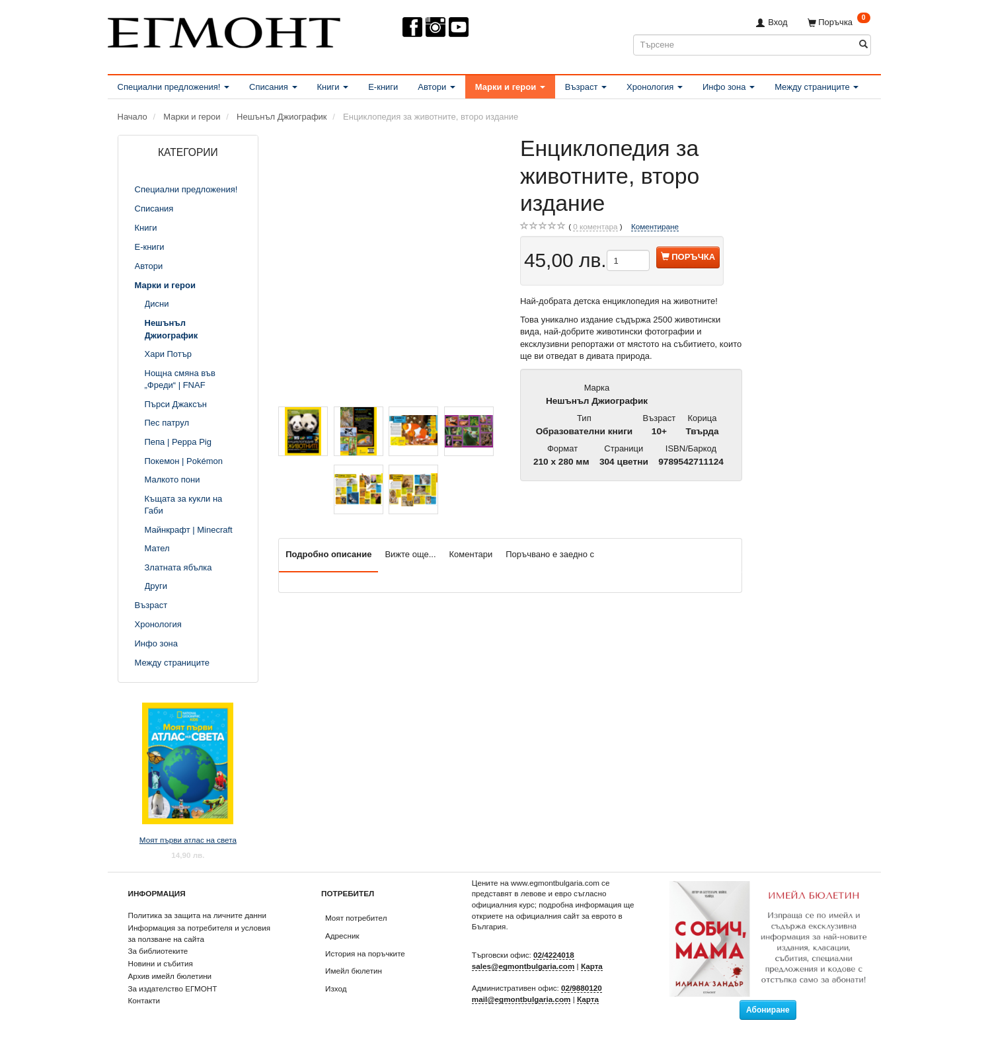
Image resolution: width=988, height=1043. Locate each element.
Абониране (768, 1010)
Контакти (144, 1000)
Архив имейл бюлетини (170, 976)
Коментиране (655, 226)
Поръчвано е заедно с (550, 554)
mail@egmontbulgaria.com (521, 999)
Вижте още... (410, 554)
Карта (592, 966)
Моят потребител (356, 917)
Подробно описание (328, 554)
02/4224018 (553, 954)
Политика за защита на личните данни (197, 915)
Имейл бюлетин (353, 970)
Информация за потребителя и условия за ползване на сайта (199, 933)
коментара (595, 226)
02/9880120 (581, 988)
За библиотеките (158, 950)
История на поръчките (365, 953)
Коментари (471, 554)
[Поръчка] (839, 22)
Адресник (342, 935)
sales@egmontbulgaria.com (523, 966)
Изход (336, 988)
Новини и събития (160, 963)
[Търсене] (863, 44)
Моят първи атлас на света (188, 839)
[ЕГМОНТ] (224, 30)
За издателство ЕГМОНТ (172, 988)
